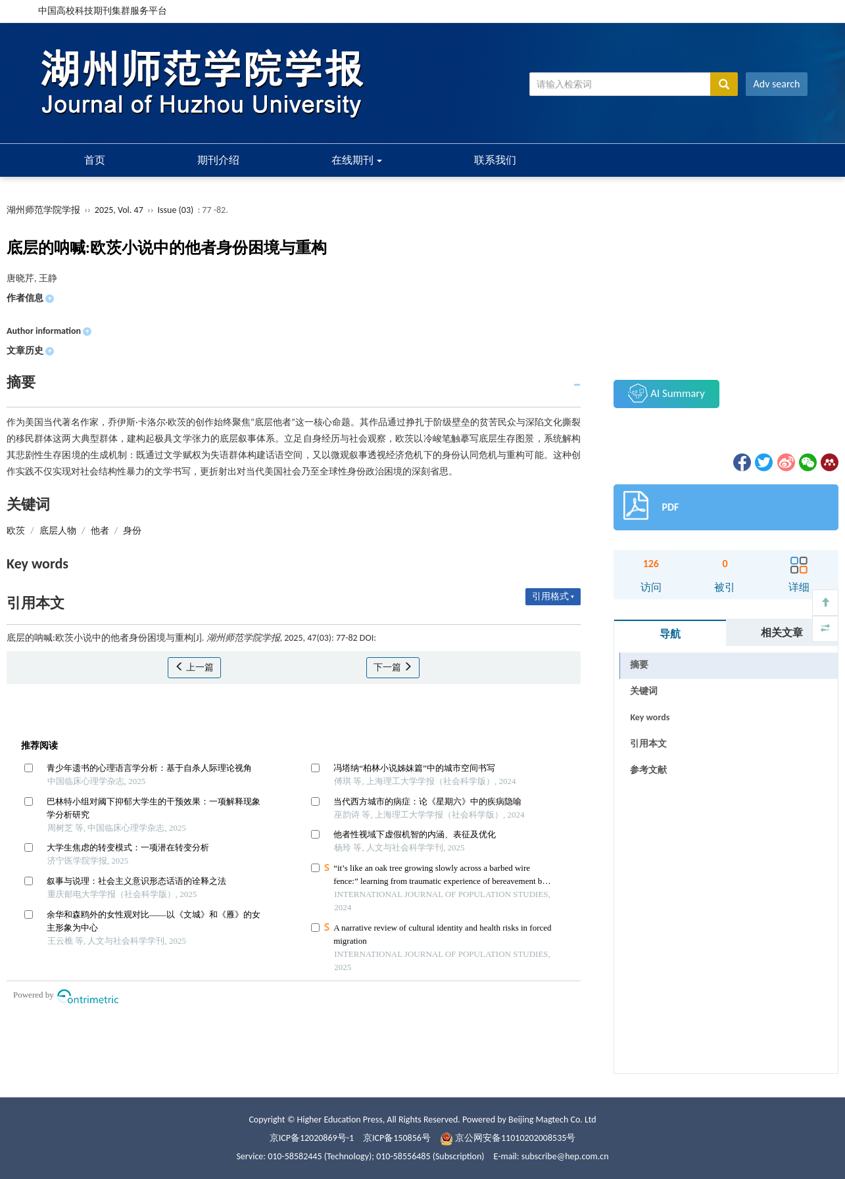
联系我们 (495, 160)
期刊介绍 (218, 160)
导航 (670, 634)
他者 (100, 530)
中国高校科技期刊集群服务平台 (102, 10)
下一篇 (393, 667)
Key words (649, 717)
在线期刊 (357, 160)
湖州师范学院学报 (43, 210)
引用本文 (648, 743)
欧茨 (16, 530)
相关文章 (782, 632)
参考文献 (648, 769)
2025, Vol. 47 (120, 210)
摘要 (639, 664)
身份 (132, 530)
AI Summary (666, 393)
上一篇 (194, 667)
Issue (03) (176, 210)
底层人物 (57, 530)
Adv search (777, 84)
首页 (94, 160)
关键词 (644, 691)
